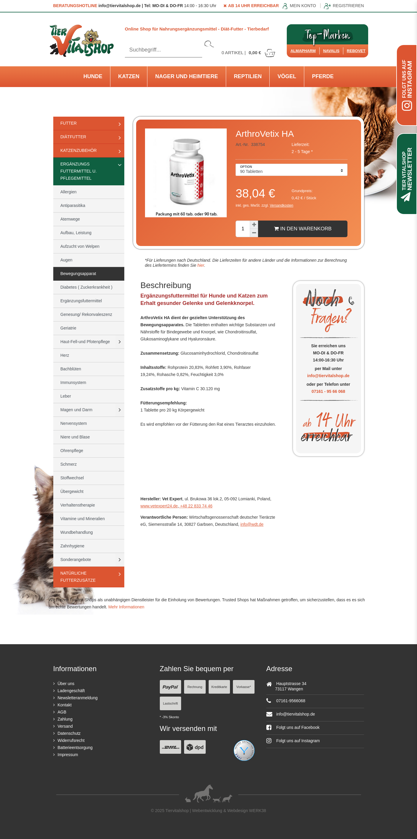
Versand (65, 726)
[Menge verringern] (254, 233)
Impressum (68, 754)
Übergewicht (71, 491)
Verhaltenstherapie (77, 505)
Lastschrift (170, 703)
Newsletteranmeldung (78, 697)
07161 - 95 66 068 (328, 391)
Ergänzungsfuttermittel (81, 300)
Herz (64, 355)
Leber (65, 396)
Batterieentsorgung (75, 747)
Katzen (128, 76)
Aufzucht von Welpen (79, 246)
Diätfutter (73, 136)
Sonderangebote (75, 559)
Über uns (66, 683)
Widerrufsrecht (71, 740)
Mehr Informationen (126, 607)
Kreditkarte (219, 687)
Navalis (331, 51)
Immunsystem (73, 382)
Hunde (92, 76)
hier (200, 265)
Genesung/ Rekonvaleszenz (86, 314)
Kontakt (65, 705)
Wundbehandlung (76, 532)
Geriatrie (68, 328)
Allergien (68, 191)
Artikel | (249, 52)
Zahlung (65, 719)
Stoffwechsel (72, 477)
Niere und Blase (75, 437)
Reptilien (248, 76)
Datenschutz (69, 733)
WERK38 (257, 810)
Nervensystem (73, 423)
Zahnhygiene (72, 546)
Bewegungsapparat (78, 273)
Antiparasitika (72, 205)
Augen (66, 260)
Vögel (287, 76)
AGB (62, 712)
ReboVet (356, 51)
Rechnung (194, 687)
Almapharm (302, 51)
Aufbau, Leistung (75, 232)
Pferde (323, 76)
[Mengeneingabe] (243, 229)
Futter (68, 123)
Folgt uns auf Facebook (293, 727)
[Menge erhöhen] (254, 225)
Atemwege (70, 219)
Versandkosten (281, 205)
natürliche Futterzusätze (78, 577)
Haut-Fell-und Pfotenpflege (85, 341)
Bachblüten (70, 369)
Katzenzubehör (78, 150)
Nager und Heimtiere (186, 76)
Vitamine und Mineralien (82, 518)
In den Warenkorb (302, 228)
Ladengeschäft (71, 690)
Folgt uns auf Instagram (293, 740)
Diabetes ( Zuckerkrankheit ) (86, 287)
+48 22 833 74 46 (195, 506)
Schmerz (68, 464)
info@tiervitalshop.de (328, 375)
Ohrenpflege (71, 450)
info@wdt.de (251, 524)
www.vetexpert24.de (159, 506)
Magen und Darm (76, 409)
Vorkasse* (243, 687)
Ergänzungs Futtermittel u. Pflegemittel (78, 171)
